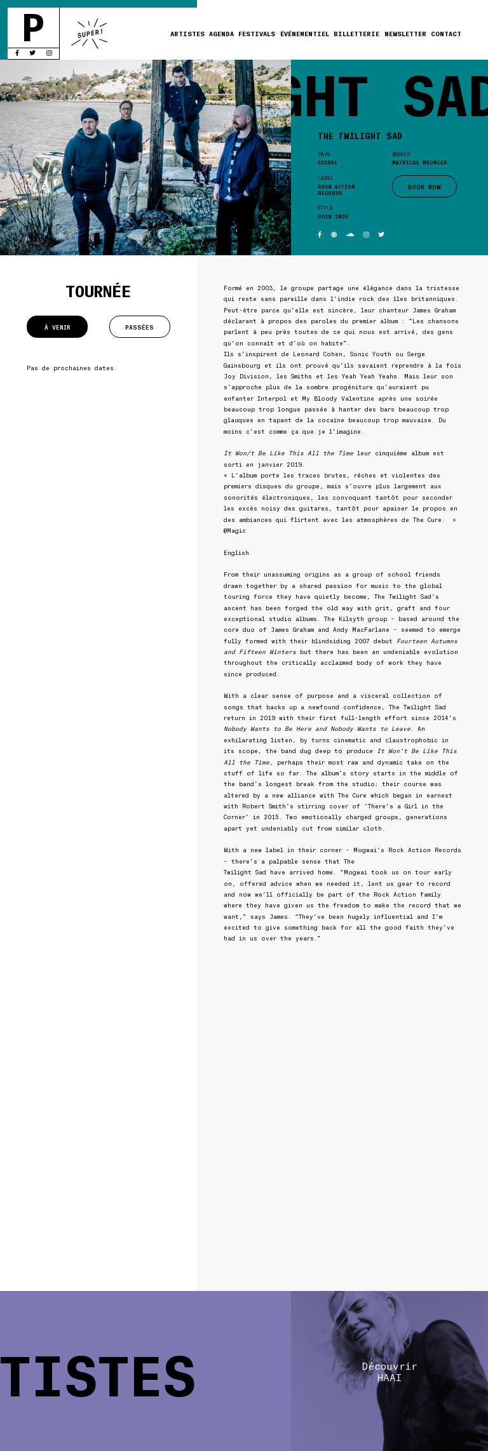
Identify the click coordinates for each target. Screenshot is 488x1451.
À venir (57, 327)
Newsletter (405, 33)
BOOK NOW (424, 186)
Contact (446, 33)
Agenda (221, 33)
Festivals (256, 33)
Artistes (187, 33)
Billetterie (356, 33)
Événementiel (304, 33)
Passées (139, 327)
